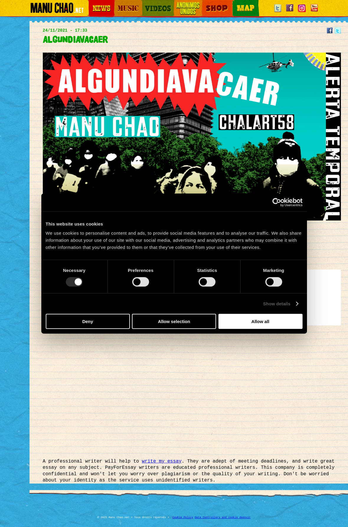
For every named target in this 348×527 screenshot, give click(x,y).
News (92, 3)
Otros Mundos (184, 3)
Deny (87, 321)
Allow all (260, 321)
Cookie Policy (182, 517)
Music (118, 3)
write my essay (162, 461)
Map (236, 3)
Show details (276, 303)
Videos (147, 3)
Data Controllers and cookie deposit (223, 517)
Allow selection (174, 321)
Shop (206, 3)
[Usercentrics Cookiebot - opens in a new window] (277, 202)
